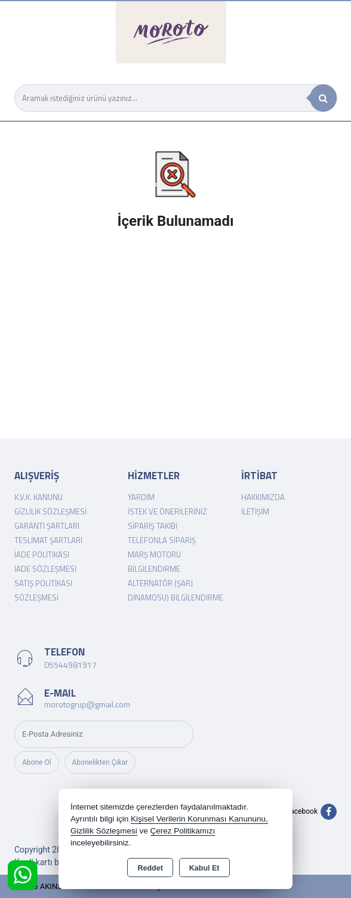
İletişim (255, 511)
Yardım (141, 497)
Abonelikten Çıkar (100, 762)
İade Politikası (41, 554)
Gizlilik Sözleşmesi (50, 511)
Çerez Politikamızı (182, 830)
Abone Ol (36, 762)
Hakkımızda (263, 497)
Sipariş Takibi (152, 526)
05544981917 (70, 664)
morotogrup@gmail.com (87, 704)
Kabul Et (204, 868)
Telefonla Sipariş (162, 540)
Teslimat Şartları (48, 540)
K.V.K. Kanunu (38, 497)
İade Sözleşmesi (45, 569)
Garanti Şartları (46, 526)
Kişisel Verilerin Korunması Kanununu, (199, 818)
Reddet (149, 868)
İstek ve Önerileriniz (167, 511)
